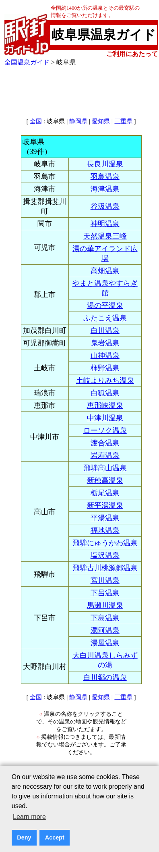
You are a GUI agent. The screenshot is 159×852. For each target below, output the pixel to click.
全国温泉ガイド (27, 62)
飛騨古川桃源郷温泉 (105, 568)
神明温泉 (105, 224)
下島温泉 (105, 618)
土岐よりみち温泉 (105, 380)
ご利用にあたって (132, 53)
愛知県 (101, 121)
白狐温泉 (105, 393)
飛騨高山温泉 (105, 468)
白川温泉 (105, 330)
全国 (36, 121)
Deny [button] (24, 837)
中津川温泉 (105, 418)
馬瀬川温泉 (105, 605)
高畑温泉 (105, 271)
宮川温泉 (105, 580)
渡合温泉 (105, 443)
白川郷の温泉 (105, 677)
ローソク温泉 (105, 430)
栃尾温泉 (105, 493)
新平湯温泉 (105, 505)
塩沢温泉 (105, 555)
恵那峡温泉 (105, 405)
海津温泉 (105, 189)
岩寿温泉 (105, 455)
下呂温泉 (105, 593)
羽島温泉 (105, 176)
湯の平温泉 (105, 305)
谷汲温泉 (105, 206)
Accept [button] (54, 837)
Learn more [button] (29, 816)
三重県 (123, 121)
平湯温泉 (105, 518)
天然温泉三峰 (105, 236)
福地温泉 (105, 530)
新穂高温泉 (105, 480)
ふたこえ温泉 (105, 318)
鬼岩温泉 (105, 343)
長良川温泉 (105, 164)
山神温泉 (105, 355)
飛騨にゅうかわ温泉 (105, 543)
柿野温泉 (105, 368)
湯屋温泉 (105, 643)
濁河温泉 (105, 630)
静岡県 (78, 121)
